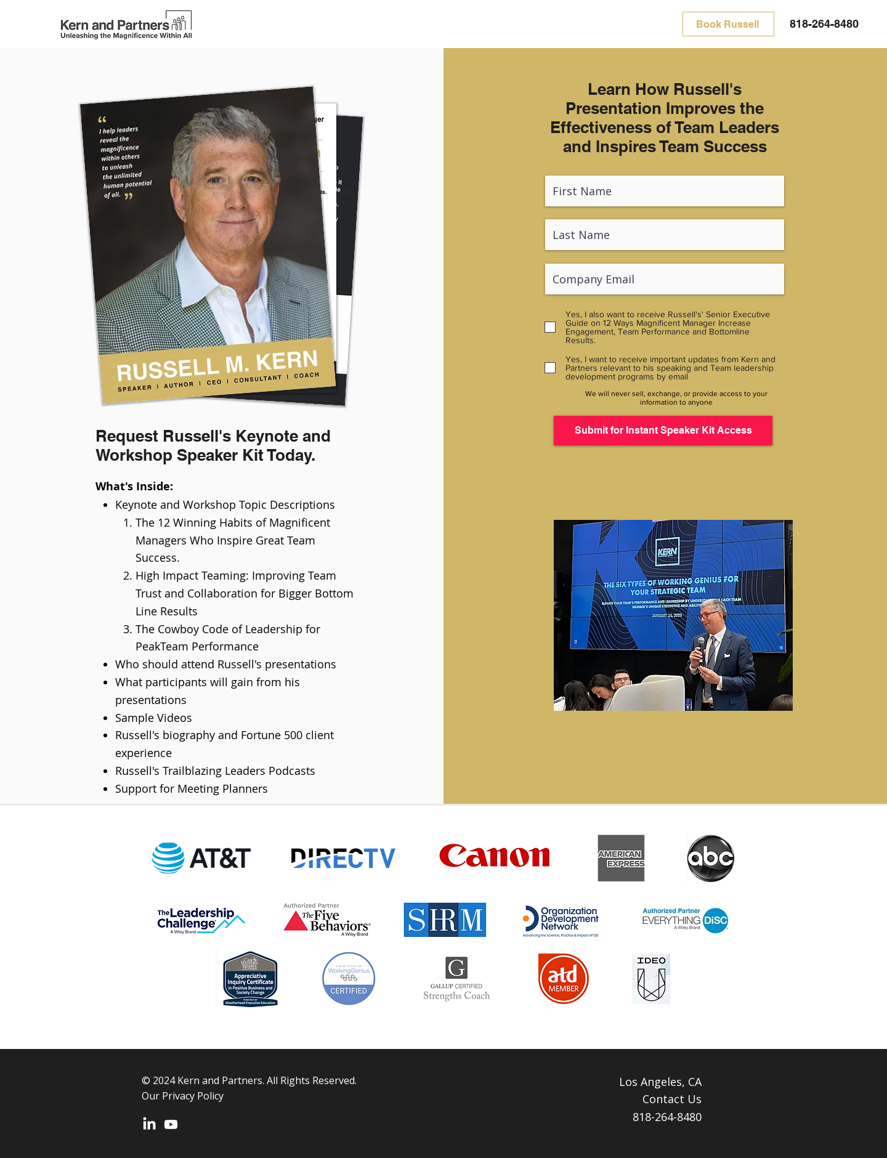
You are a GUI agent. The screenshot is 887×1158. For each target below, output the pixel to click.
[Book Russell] (728, 24)
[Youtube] (171, 1124)
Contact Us (672, 1098)
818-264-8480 (824, 23)
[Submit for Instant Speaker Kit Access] (663, 430)
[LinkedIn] (149, 1124)
